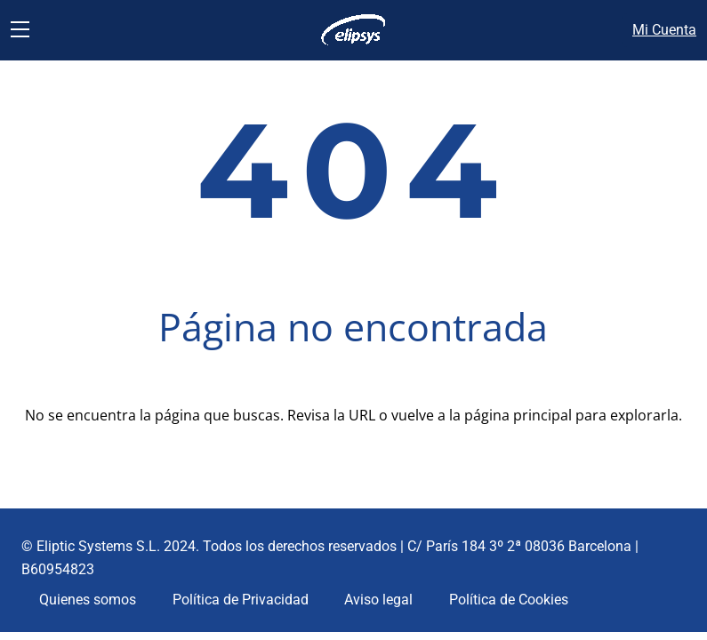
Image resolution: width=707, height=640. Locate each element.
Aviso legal (378, 599)
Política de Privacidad (241, 599)
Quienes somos (87, 599)
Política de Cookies (508, 599)
